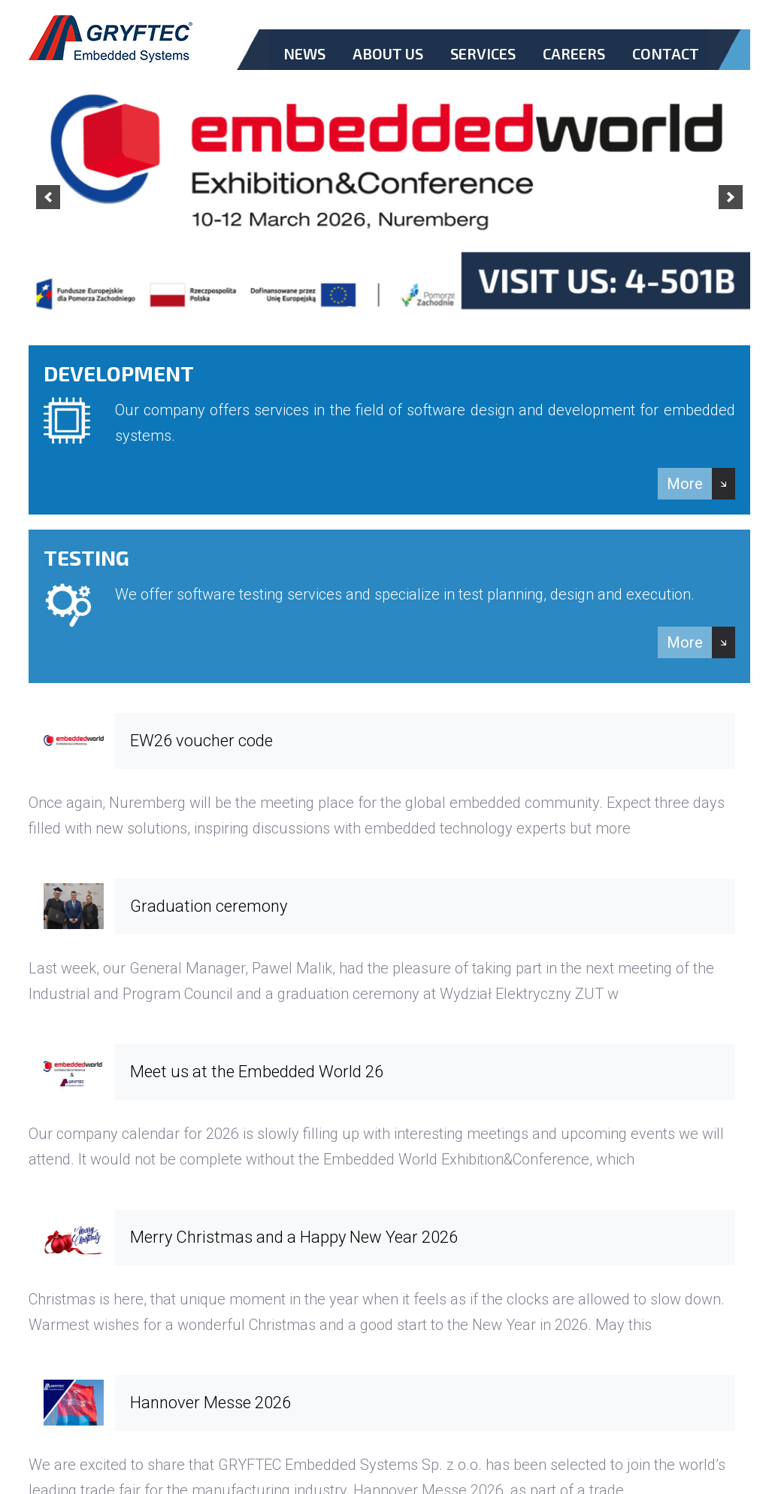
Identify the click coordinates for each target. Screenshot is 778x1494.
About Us (388, 53)
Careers (574, 53)
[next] (731, 197)
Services (483, 53)
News (304, 53)
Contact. (665, 66)
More (685, 484)
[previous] (48, 197)
